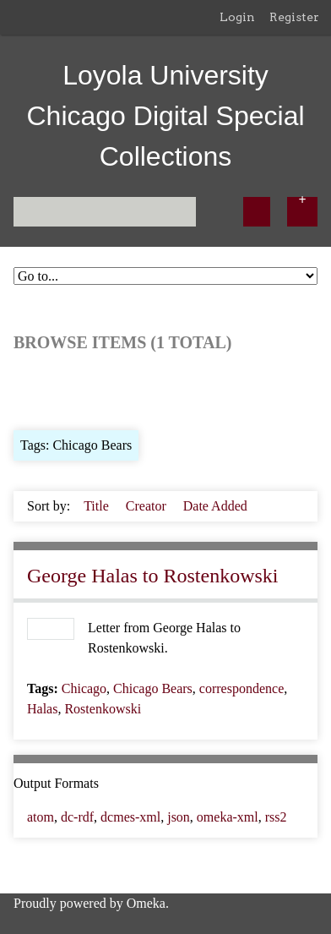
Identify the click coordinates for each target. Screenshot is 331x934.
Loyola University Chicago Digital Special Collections (165, 116)
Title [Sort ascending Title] (98, 506)
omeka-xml (227, 817)
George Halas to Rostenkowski (153, 576)
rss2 (276, 817)
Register (294, 17)
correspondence (241, 688)
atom (40, 817)
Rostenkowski (102, 709)
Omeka (146, 903)
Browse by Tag (128, 389)
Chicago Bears (153, 688)
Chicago (84, 688)
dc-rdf (77, 817)
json (178, 817)
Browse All (44, 389)
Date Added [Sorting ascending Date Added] (215, 506)
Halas (42, 709)
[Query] (105, 212)
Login (237, 17)
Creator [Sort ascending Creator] (148, 506)
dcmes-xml (130, 817)
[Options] (302, 212)
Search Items (218, 389)
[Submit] (256, 212)
